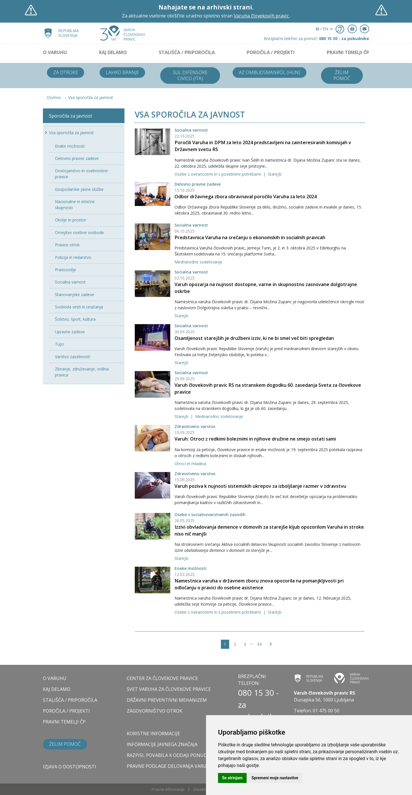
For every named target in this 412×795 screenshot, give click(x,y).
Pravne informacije (168, 789)
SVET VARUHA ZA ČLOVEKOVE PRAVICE (169, 689)
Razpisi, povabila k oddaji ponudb (168, 755)
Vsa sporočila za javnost (90, 97)
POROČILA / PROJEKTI (271, 52)
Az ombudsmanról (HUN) (269, 72)
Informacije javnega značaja (162, 744)
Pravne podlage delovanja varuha (170, 766)
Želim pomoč (341, 75)
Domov (54, 97)
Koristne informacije (153, 733)
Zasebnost (202, 789)
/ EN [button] (322, 29)
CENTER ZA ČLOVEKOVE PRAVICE (162, 678)
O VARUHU (55, 52)
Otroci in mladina (190, 463)
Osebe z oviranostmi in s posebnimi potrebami (218, 174)
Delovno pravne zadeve (198, 184)
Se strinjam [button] (232, 778)
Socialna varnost (191, 130)
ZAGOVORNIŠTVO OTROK (154, 711)
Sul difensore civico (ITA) (190, 75)
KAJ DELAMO (113, 52)
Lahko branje (122, 72)
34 (259, 644)
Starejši (275, 174)
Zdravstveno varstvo (195, 426)
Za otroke (65, 72)
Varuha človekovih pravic (261, 15)
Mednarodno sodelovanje (198, 262)
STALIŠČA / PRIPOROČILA (187, 52)
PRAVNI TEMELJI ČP (348, 52)
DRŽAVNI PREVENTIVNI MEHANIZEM (167, 700)
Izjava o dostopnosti (69, 767)
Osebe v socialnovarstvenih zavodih (210, 514)
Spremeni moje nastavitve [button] (274, 778)
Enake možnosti (191, 568)
